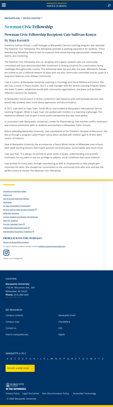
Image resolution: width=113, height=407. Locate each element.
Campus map (12, 321)
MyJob (62, 334)
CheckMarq (64, 321)
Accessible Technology (84, 393)
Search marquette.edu (17, 334)
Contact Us (7, 195)
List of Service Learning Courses (16, 199)
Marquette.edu (12, 17)
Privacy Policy (13, 393)
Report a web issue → (20, 368)
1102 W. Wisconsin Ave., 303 (20, 287)
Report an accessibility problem (16, 242)
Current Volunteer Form (13, 224)
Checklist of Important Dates (14, 191)
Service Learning (57, 6)
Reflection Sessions (11, 213)
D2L (60, 328)
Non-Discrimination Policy (55, 393)
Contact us (11, 328)
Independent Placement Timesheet (17, 231)
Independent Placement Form (15, 228)
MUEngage (7, 202)
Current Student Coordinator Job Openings (20, 217)
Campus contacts (14, 315)
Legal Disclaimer (30, 393)
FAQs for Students (10, 220)
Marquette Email (67, 315)
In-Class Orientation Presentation (16, 206)
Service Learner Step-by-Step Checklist (19, 210)
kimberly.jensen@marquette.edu (51, 246)
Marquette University (57, 3)
